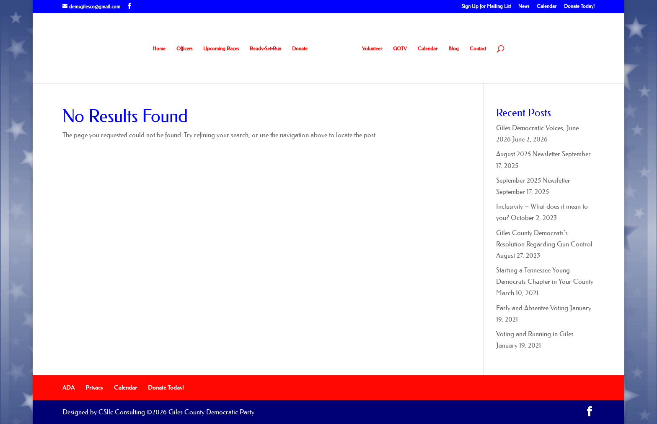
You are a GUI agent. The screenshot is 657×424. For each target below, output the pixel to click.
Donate (300, 49)
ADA (68, 387)
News (523, 6)
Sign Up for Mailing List (486, 6)
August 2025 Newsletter (528, 153)
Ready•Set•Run (265, 49)
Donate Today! (579, 6)
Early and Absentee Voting (532, 308)
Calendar (546, 6)
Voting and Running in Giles (535, 334)
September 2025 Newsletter (533, 180)
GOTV (400, 49)
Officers (184, 49)
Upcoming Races (221, 49)
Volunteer (372, 49)
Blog (453, 49)
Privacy (94, 387)
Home (159, 49)
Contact (478, 49)
